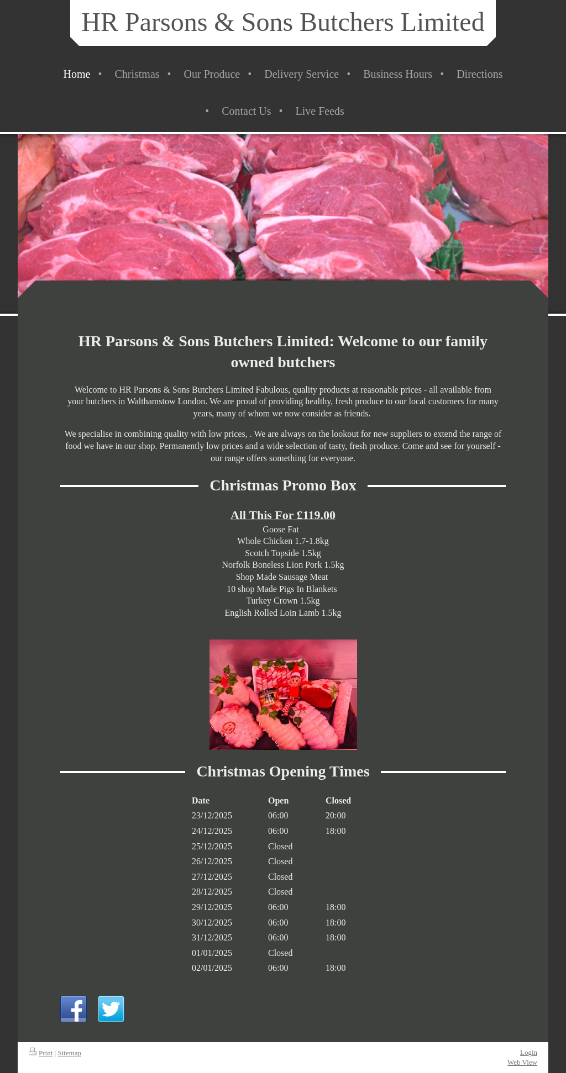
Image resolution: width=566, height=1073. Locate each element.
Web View (522, 1062)
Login (528, 1052)
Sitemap (69, 1053)
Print (41, 1053)
